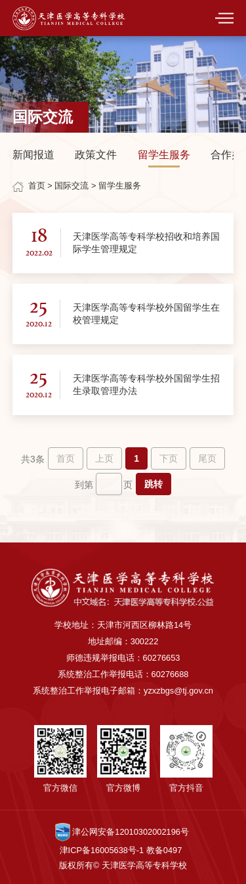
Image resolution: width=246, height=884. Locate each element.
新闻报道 (33, 154)
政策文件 (96, 154)
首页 (36, 185)
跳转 (153, 484)
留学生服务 (164, 154)
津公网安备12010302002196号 (122, 832)
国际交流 (71, 185)
